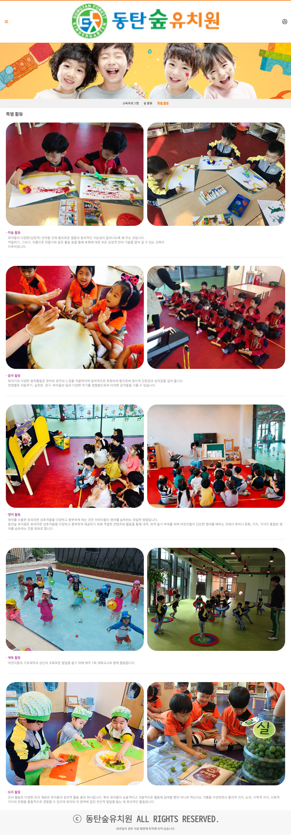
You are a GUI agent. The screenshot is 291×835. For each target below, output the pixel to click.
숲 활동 (148, 103)
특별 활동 (163, 103)
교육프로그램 (130, 103)
